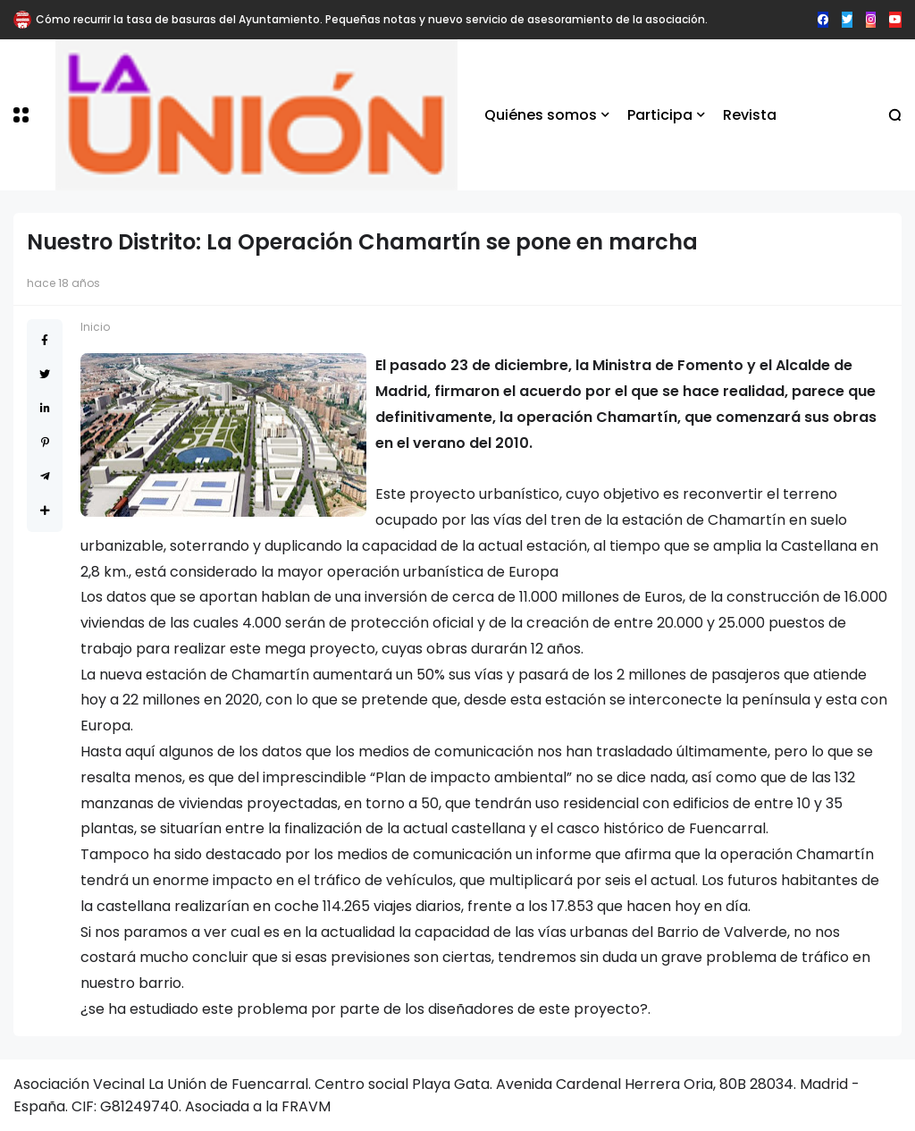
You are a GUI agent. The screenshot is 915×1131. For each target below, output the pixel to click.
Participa (660, 115)
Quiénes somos (540, 115)
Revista (749, 115)
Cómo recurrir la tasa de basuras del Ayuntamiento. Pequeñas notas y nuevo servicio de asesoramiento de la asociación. (372, 19)
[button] (21, 114)
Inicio (95, 326)
